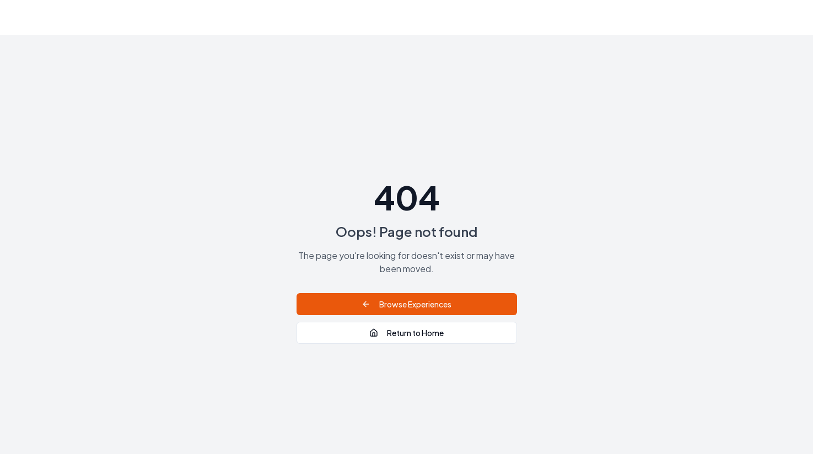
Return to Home (406, 333)
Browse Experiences (406, 304)
